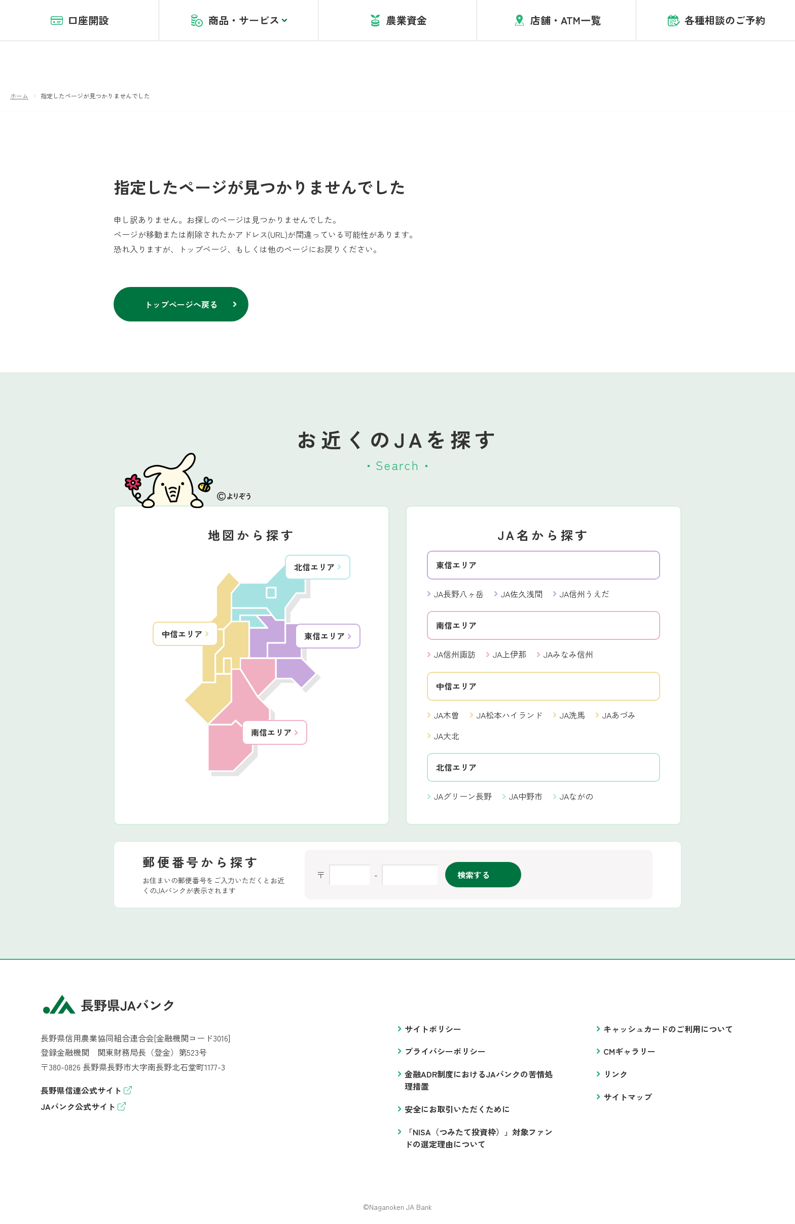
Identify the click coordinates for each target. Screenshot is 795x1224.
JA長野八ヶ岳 (459, 594)
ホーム (19, 96)
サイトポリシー (433, 1029)
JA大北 (446, 736)
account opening (490, 20)
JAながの (576, 796)
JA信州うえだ (584, 594)
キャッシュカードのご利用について (668, 1029)
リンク (615, 1074)
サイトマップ (627, 1097)
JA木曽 (446, 715)
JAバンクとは (426, 20)
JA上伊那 (509, 655)
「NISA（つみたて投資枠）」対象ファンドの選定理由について (479, 1138)
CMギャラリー (629, 1052)
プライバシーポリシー (445, 1052)
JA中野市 (526, 796)
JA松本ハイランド (510, 715)
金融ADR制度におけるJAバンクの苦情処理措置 (479, 1080)
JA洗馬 (572, 715)
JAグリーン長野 (463, 796)
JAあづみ (619, 715)
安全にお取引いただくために (457, 1109)
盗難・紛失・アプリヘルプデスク (586, 20)
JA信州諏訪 (455, 655)
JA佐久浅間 (522, 594)
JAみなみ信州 (568, 655)
